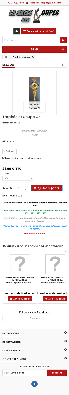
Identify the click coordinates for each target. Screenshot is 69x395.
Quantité (7, 188)
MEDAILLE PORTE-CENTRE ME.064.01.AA (20, 278)
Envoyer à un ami (14, 158)
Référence (7, 122)
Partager (9, 151)
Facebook (35, 318)
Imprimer (36, 158)
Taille (5, 173)
